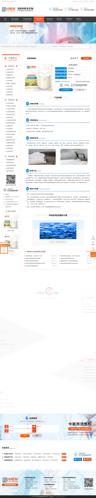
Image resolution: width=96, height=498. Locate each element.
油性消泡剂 (10, 92)
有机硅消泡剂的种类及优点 (67, 258)
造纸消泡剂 (10, 117)
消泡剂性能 (11, 156)
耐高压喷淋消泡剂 (11, 165)
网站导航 (92, 1)
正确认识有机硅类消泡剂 (32, 260)
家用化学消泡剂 (11, 123)
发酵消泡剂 (10, 125)
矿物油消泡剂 (10, 72)
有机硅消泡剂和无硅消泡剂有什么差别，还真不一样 (36, 263)
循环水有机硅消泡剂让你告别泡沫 (69, 263)
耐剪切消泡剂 (10, 168)
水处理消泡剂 (10, 103)
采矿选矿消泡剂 (11, 114)
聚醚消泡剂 (10, 75)
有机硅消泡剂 (33, 46)
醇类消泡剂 (10, 94)
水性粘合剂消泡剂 (11, 120)
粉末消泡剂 (10, 86)
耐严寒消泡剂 (10, 171)
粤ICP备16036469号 (60, 496)
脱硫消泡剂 (10, 145)
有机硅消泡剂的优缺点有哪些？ (33, 258)
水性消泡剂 (10, 89)
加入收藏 (74, 1)
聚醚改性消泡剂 (11, 77)
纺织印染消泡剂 (11, 134)
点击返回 (86, 58)
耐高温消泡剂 (10, 162)
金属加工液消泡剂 (11, 106)
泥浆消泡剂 (10, 148)
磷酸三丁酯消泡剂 (11, 83)
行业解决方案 (80, 89)
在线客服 (79, 459)
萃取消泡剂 (10, 137)
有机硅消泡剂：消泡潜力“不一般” (34, 255)
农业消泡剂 (10, 151)
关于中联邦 (80, 1)
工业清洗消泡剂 (11, 108)
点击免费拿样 (66, 89)
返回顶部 (93, 254)
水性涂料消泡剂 (11, 111)
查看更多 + (89, 251)
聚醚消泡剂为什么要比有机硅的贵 (69, 260)
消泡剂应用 (11, 100)
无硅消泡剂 (10, 80)
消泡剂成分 (26, 46)
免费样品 (88, 459)
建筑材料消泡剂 (11, 140)
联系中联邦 (86, 1)
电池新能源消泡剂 (11, 131)
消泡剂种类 (19, 46)
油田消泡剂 (10, 128)
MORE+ (64, 453)
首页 (13, 46)
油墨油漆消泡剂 (11, 142)
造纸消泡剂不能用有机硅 (32, 265)
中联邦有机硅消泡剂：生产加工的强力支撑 (71, 255)
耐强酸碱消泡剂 (11, 159)
